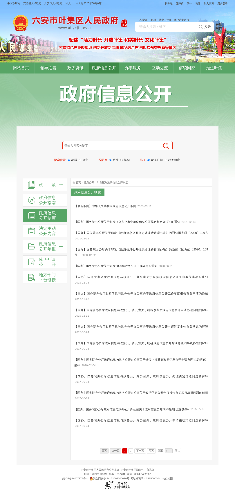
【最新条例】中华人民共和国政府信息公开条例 (105, 206)
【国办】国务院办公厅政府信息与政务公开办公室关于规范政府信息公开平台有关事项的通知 (141, 277)
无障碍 (180, 3)
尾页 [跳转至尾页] (151, 450)
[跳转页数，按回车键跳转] (169, 450)
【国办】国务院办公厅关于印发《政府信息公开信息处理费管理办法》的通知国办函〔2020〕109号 (141, 232)
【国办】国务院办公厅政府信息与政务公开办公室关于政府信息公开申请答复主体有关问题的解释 (141, 326)
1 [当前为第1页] (124, 450)
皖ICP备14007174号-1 (75, 478)
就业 (161, 19)
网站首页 (21, 68)
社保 (168, 19)
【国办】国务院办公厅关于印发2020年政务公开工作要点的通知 (115, 266)
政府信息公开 (104, 68)
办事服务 (133, 68)
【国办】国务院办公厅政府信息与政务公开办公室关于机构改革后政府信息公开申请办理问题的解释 (141, 310)
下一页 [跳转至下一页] (140, 450)
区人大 (69, 3)
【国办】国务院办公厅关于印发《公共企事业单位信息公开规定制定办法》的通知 (127, 221)
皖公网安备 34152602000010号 (109, 478)
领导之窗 (48, 68)
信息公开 (89, 182)
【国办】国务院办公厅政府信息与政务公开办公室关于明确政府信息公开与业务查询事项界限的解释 (141, 343)
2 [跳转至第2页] (130, 450)
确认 (177, 450)
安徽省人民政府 (32, 3)
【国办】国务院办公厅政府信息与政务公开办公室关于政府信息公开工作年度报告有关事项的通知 (141, 293)
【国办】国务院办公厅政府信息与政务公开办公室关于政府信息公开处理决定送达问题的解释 (141, 376)
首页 (78, 182)
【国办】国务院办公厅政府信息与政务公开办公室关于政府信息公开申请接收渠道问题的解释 (141, 420)
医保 (153, 19)
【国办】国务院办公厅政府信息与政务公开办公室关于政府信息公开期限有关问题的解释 (131, 409)
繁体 (197, 3)
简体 (189, 3)
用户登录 (222, 3)
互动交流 (160, 68)
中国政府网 (13, 3)
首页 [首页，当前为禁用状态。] (104, 450)
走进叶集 (214, 68)
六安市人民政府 (53, 3)
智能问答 (218, 27)
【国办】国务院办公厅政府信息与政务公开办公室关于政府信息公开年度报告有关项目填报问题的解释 (141, 392)
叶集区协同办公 (229, 87)
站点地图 (167, 478)
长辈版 (169, 3)
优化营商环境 (181, 19)
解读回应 (187, 68)
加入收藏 (209, 3)
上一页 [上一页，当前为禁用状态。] (115, 450)
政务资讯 (75, 68)
